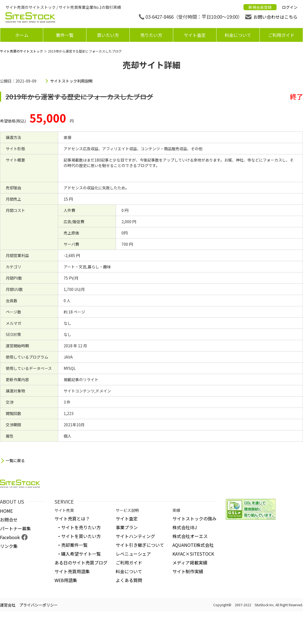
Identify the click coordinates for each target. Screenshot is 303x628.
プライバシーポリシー (38, 605)
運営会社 (7, 605)
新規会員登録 (260, 7)
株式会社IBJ (184, 527)
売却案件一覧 (74, 545)
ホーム (21, 35)
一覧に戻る (15, 460)
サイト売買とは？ (72, 518)
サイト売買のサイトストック (21, 51)
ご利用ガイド (281, 35)
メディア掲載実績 (189, 562)
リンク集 (9, 546)
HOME (6, 510)
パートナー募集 (15, 528)
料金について (238, 35)
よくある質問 (129, 580)
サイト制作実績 (187, 571)
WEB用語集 (66, 580)
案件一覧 (65, 35)
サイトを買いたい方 (81, 536)
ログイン (289, 7)
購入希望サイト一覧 (81, 553)
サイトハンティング (135, 536)
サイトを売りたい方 (81, 527)
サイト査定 (195, 35)
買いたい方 (108, 35)
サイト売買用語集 (72, 571)
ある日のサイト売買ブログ (81, 562)
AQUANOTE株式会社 (193, 545)
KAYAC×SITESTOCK (193, 553)
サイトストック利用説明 (71, 80)
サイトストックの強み (194, 518)
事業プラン (127, 527)
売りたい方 (151, 35)
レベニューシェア (133, 553)
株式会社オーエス (190, 536)
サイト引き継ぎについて (140, 545)
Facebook (10, 537)
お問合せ (9, 519)
